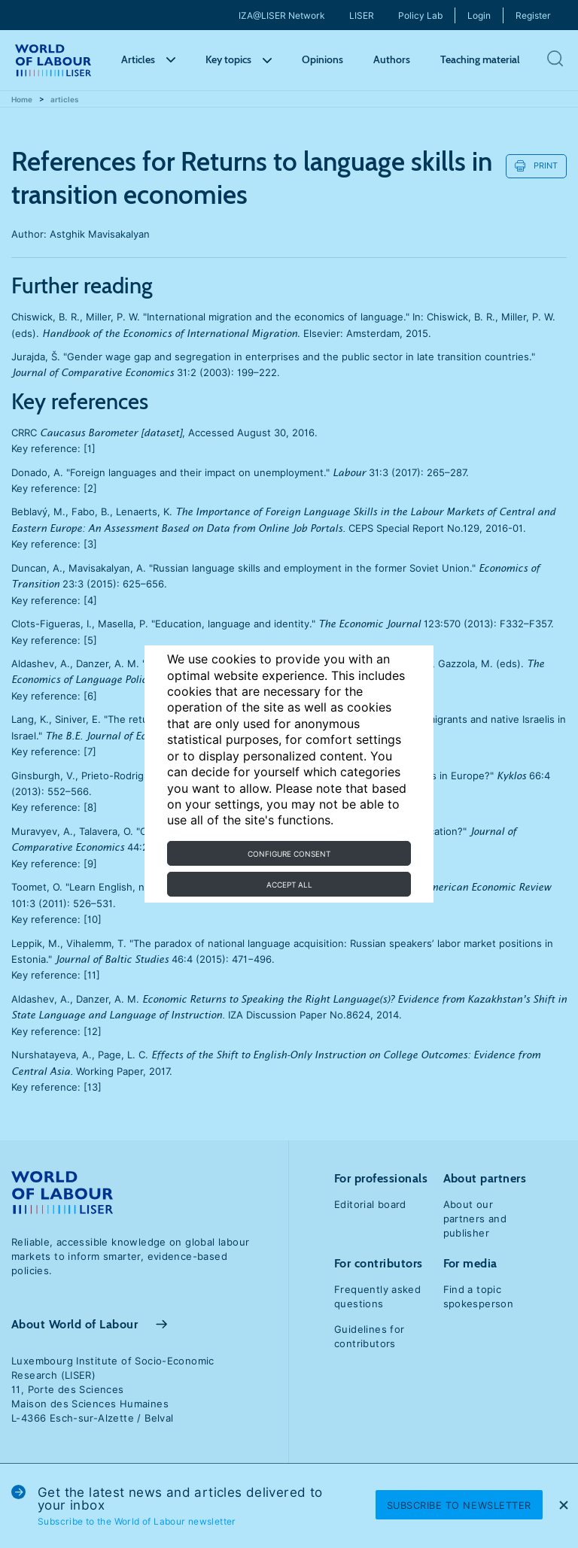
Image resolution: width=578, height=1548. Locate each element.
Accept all (289, 884)
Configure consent (289, 853)
